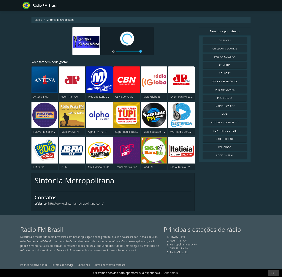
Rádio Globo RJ (152, 96)
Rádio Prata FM (70, 131)
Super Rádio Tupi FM (127, 131)
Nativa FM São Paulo (45, 131)
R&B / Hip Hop (225, 139)
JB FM (64, 167)
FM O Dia (38, 167)
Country (225, 73)
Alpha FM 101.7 (97, 131)
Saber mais (170, 273)
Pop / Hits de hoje (225, 130)
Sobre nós (84, 265)
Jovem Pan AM (69, 96)
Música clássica (224, 56)
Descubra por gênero (225, 31)
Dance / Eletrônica (225, 81)
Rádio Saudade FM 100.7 (157, 131)
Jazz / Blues (225, 97)
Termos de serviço (63, 265)
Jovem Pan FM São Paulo (185, 96)
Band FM (148, 167)
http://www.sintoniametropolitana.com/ (76, 203)
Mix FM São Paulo (98, 167)
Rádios (38, 19)
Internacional (225, 89)
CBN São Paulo (124, 96)
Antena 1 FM (41, 96)
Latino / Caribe (225, 106)
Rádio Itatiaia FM (180, 167)
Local (225, 114)
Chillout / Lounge (225, 48)
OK (273, 273)
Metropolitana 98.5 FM (101, 96)
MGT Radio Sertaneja (182, 131)
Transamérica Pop (126, 167)
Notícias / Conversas (225, 122)
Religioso (224, 147)
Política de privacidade (33, 265)
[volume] (129, 51)
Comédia (225, 65)
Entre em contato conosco (110, 265)
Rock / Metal (224, 155)
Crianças (225, 40)
